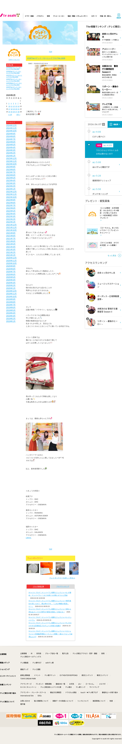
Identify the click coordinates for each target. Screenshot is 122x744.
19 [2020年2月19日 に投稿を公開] (14, 109)
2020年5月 (11, 277)
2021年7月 (11, 239)
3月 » (18, 115)
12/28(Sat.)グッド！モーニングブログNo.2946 (13, 72)
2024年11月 (11, 128)
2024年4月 (11, 147)
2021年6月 (11, 241)
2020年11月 (11, 261)
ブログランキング (62, 586)
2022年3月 (11, 216)
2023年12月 (11, 158)
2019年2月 (11, 319)
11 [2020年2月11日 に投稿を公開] (11, 106)
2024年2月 (11, 153)
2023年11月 (11, 161)
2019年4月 (11, 313)
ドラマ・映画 (29, 16)
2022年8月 (11, 203)
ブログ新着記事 (38, 586)
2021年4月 (11, 247)
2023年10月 (11, 164)
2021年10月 (11, 230)
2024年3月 (11, 150)
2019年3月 (11, 316)
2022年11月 (11, 194)
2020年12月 (11, 258)
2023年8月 (11, 170)
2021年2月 (11, 252)
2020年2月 (11, 285)
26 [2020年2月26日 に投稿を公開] (14, 112)
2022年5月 (11, 211)
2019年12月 (11, 291)
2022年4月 (11, 214)
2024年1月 (11, 156)
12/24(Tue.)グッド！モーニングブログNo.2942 (13, 87)
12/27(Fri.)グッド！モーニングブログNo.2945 (14, 76)
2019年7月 (11, 305)
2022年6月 (11, 208)
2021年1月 (11, 255)
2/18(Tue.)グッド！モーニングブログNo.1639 (46, 58)
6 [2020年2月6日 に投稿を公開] (15, 103)
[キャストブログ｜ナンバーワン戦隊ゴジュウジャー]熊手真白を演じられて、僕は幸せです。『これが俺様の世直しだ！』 (50, 603)
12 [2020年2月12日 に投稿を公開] (14, 106)
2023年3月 (11, 183)
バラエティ (40, 16)
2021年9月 (11, 233)
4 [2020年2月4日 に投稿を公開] (11, 103)
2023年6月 (11, 175)
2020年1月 (11, 288)
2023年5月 (11, 178)
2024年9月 (11, 134)
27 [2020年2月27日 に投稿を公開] (16, 112)
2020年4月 (11, 280)
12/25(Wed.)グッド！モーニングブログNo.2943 (14, 83)
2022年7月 (11, 205)
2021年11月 (11, 227)
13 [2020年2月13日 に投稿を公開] (16, 106)
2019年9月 (11, 299)
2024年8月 (11, 136)
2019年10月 (11, 297)
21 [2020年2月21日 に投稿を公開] (18, 109)
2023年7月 (11, 172)
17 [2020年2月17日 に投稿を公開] (9, 109)
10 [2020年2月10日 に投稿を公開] (9, 106)
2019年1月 (11, 321)
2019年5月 (11, 310)
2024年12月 (11, 125)
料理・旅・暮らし (106, 16)
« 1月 (10, 115)
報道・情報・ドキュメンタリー (78, 16)
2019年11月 (11, 294)
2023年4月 (11, 180)
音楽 (48, 16)
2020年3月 (11, 283)
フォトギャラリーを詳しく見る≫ (62, 578)
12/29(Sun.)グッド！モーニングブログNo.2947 (13, 68)
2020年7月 (11, 272)
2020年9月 (11, 266)
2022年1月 (11, 222)
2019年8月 (11, 302)
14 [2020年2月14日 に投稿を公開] (18, 106)
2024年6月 (11, 142)
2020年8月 (11, 269)
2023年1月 (11, 189)
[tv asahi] (10, 16)
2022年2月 (11, 219)
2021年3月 (11, 250)
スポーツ (94, 16)
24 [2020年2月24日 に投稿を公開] (9, 112)
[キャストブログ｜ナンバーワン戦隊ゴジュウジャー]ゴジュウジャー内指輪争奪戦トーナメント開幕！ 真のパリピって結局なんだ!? (50, 634)
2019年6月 (11, 307)
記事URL (28, 537)
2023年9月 (11, 167)
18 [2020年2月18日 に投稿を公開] (11, 109)
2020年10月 (11, 263)
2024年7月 (11, 139)
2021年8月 (11, 236)
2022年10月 (11, 197)
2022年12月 (11, 192)
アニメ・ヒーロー (59, 16)
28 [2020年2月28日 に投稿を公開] (18, 112)
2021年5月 (11, 244)
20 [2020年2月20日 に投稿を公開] (16, 109)
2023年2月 (11, 186)
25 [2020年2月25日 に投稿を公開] (11, 112)
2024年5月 (11, 145)
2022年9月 (11, 200)
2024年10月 (11, 131)
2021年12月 (11, 225)
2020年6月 (11, 274)
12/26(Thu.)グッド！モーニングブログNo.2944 (13, 79)
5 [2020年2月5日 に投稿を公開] (13, 103)
